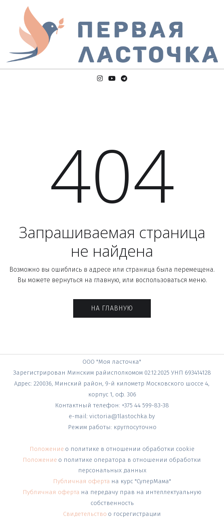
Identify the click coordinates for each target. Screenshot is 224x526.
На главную (112, 308)
